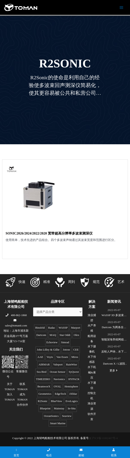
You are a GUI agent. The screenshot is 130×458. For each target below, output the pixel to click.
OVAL (57, 386)
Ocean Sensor (57, 371)
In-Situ (72, 408)
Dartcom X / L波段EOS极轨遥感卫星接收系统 (114, 364)
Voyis (50, 357)
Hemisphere (71, 386)
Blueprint (45, 408)
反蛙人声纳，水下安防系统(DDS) (114, 352)
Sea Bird (41, 371)
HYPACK (73, 379)
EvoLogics (72, 401)
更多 (114, 370)
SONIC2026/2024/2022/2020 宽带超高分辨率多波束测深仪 (49, 233)
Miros (74, 357)
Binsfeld (40, 327)
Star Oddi (64, 335)
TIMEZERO (43, 379)
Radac (51, 327)
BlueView (56, 401)
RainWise (71, 364)
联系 (114, 453)
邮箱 (81, 453)
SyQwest (74, 371)
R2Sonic (43, 401)
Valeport (58, 364)
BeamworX (43, 386)
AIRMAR (44, 364)
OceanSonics (51, 416)
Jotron (66, 349)
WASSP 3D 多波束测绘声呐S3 (114, 316)
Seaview (66, 416)
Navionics (59, 379)
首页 (16, 453)
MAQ (53, 335)
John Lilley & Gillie (48, 349)
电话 (49, 453)
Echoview (52, 342)
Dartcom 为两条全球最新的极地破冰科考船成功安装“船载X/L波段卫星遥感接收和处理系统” (114, 328)
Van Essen (62, 357)
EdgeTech (60, 393)
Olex (76, 335)
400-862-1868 (16, 315)
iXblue (73, 393)
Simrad (65, 342)
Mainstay (59, 408)
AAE (40, 357)
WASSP (63, 327)
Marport (75, 327)
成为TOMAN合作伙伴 (22, 399)
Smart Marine (57, 423)
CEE (76, 349)
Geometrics (45, 393)
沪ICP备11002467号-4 (104, 438)
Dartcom (41, 335)
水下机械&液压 (92, 372)
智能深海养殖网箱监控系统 (114, 340)
